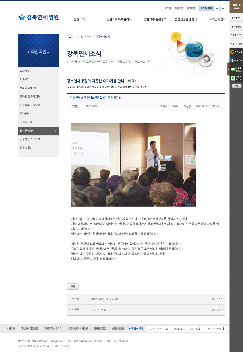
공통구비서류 (156, 329)
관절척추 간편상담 (30, 105)
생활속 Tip (25, 147)
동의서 (193, 329)
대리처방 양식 (214, 329)
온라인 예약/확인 (29, 88)
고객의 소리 (26, 122)
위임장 (176, 329)
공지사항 (24, 71)
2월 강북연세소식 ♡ (101, 310)
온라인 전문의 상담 (30, 96)
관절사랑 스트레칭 (30, 139)
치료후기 (24, 79)
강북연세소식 (27, 130)
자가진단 (24, 113)
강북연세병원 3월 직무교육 (104, 299)
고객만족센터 (84, 36)
